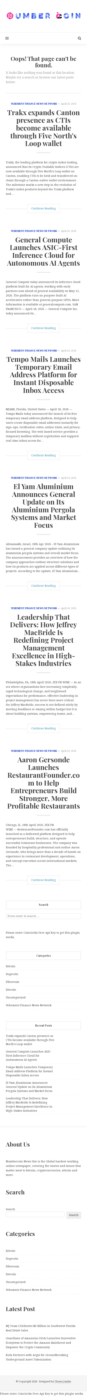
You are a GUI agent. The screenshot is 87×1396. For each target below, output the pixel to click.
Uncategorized (16, 997)
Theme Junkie (62, 1381)
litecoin (11, 989)
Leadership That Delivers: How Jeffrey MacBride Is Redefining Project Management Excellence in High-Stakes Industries (43, 640)
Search (10, 1209)
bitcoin (10, 966)
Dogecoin (12, 974)
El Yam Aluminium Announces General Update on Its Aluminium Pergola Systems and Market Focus (43, 505)
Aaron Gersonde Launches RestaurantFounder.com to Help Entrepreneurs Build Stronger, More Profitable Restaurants (43, 783)
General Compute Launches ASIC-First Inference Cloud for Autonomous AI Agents (43, 251)
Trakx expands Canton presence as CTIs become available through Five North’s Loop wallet (43, 128)
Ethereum (12, 981)
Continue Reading (43, 208)
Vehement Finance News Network (34, 103)
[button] (4, 38)
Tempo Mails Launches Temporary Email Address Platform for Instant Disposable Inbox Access (43, 374)
